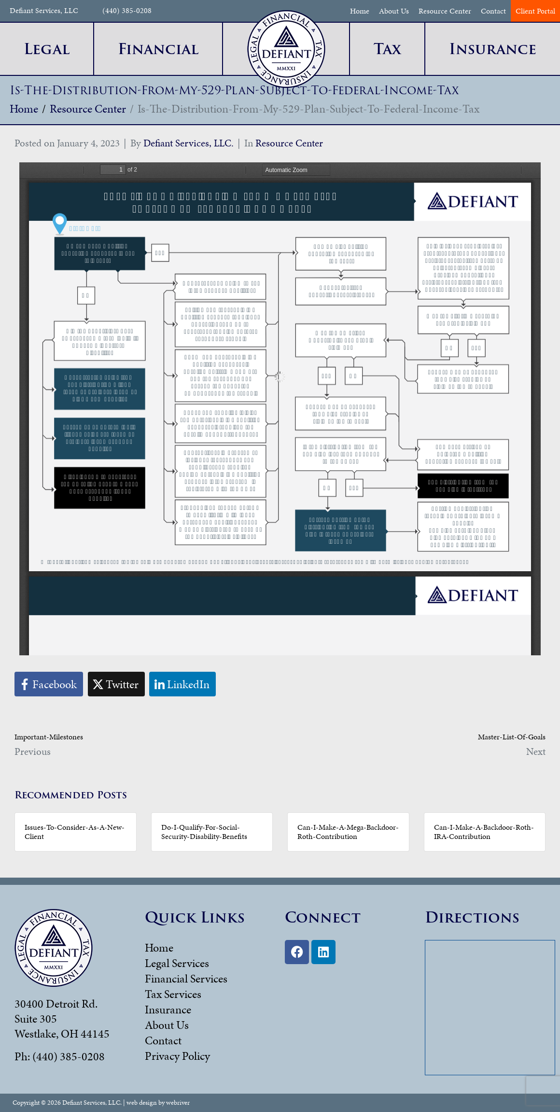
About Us (394, 10)
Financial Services (186, 978)
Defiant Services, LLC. (188, 143)
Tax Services (173, 994)
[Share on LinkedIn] (182, 684)
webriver (178, 1102)
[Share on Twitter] (116, 684)
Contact (493, 10)
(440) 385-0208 (127, 11)
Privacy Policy (177, 1056)
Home (359, 10)
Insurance (168, 1009)
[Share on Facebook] (48, 684)
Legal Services (177, 963)
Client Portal (535, 10)
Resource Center (445, 10)
